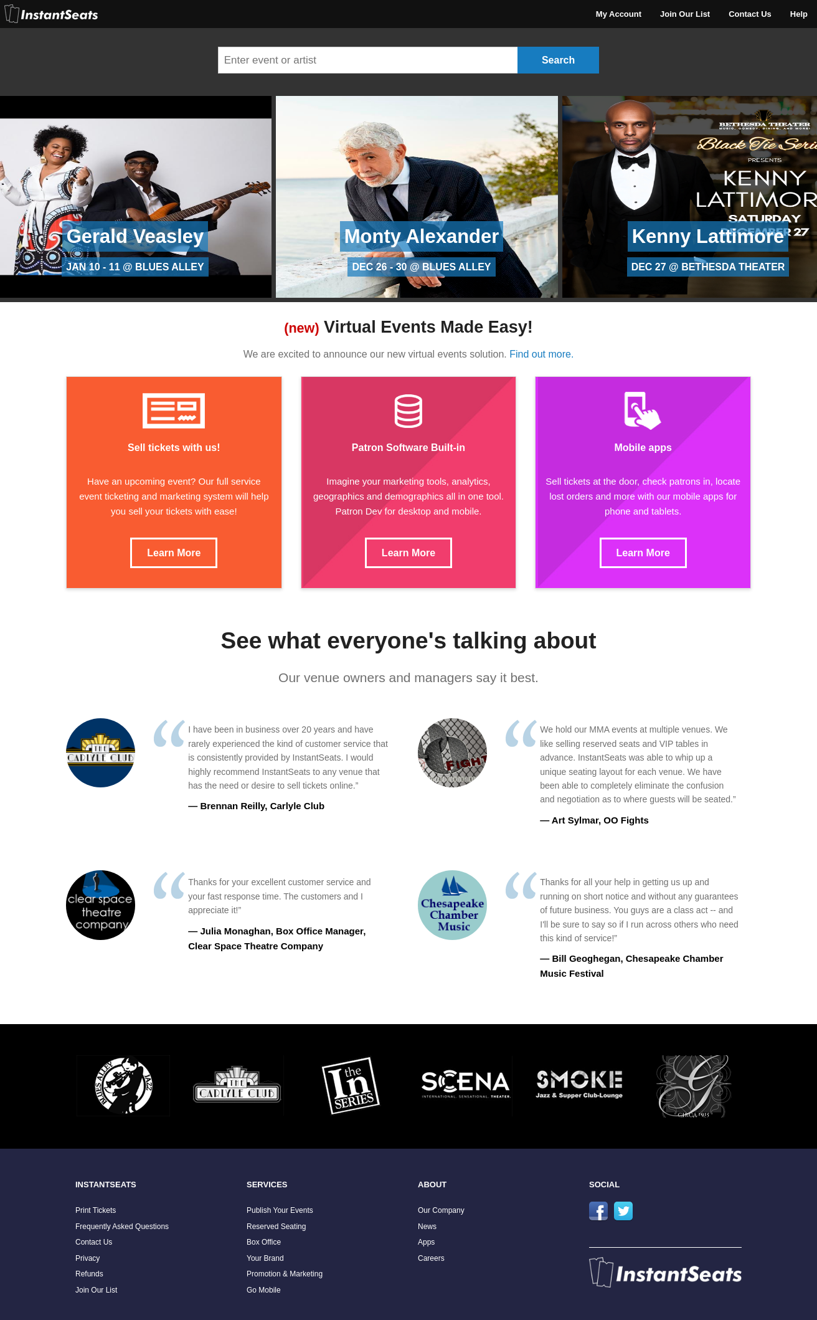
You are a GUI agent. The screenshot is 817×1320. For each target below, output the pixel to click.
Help (799, 14)
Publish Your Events (280, 1210)
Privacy (87, 1258)
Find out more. (541, 354)
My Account (618, 14)
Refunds (89, 1274)
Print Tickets (95, 1210)
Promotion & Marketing (285, 1274)
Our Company (441, 1210)
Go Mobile (264, 1290)
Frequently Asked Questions (122, 1226)
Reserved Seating (276, 1226)
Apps (426, 1242)
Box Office (264, 1242)
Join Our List (685, 14)
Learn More (174, 553)
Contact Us (750, 14)
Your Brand (265, 1258)
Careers (431, 1258)
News (427, 1226)
